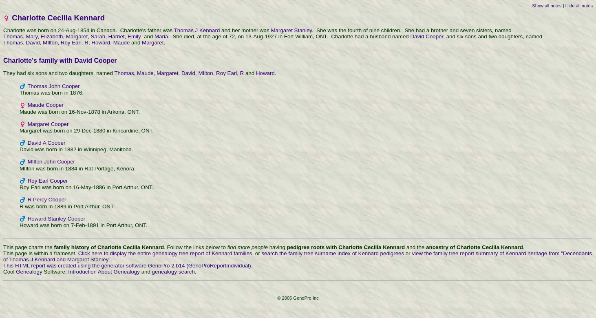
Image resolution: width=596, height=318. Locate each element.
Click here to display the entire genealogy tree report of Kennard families (165, 253)
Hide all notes (579, 5)
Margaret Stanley (291, 30)
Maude (121, 43)
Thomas (13, 36)
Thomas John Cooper (53, 86)
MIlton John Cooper (51, 162)
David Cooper (426, 36)
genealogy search (173, 272)
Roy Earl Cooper (48, 181)
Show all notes (546, 5)
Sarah (98, 36)
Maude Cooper (46, 105)
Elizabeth (52, 36)
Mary (32, 36)
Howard (100, 43)
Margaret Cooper (48, 124)
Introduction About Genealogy (104, 272)
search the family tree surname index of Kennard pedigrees (332, 253)
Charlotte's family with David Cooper (60, 60)
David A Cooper (47, 143)
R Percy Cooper (47, 200)
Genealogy (29, 272)
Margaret (77, 36)
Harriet (116, 36)
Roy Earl (71, 43)
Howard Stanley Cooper (57, 219)
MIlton (50, 43)
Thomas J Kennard (197, 30)
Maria (161, 36)
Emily (135, 36)
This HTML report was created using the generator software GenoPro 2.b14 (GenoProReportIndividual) (127, 266)
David (33, 43)
